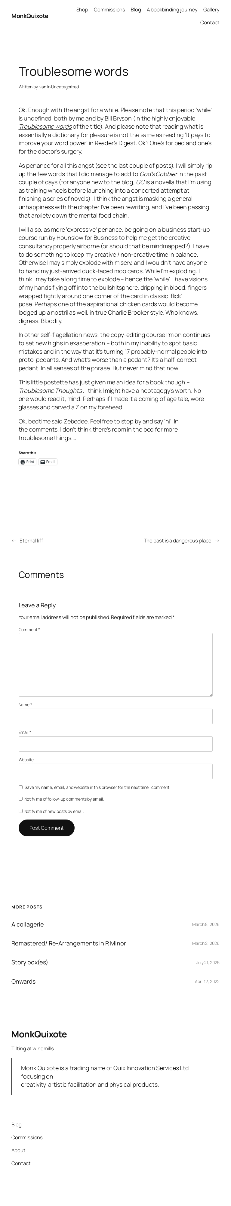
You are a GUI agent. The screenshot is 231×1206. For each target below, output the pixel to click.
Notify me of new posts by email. (54, 811)
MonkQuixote (29, 16)
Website (26, 759)
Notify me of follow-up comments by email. (64, 799)
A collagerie (27, 924)
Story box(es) (29, 962)
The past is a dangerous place (177, 540)
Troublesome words (45, 126)
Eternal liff (31, 540)
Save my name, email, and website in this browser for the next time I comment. (97, 787)
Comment (29, 629)
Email (25, 732)
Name (25, 704)
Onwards (23, 981)
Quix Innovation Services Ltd (151, 1068)
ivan (42, 87)
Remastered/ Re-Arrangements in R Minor (68, 943)
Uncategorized (65, 87)
